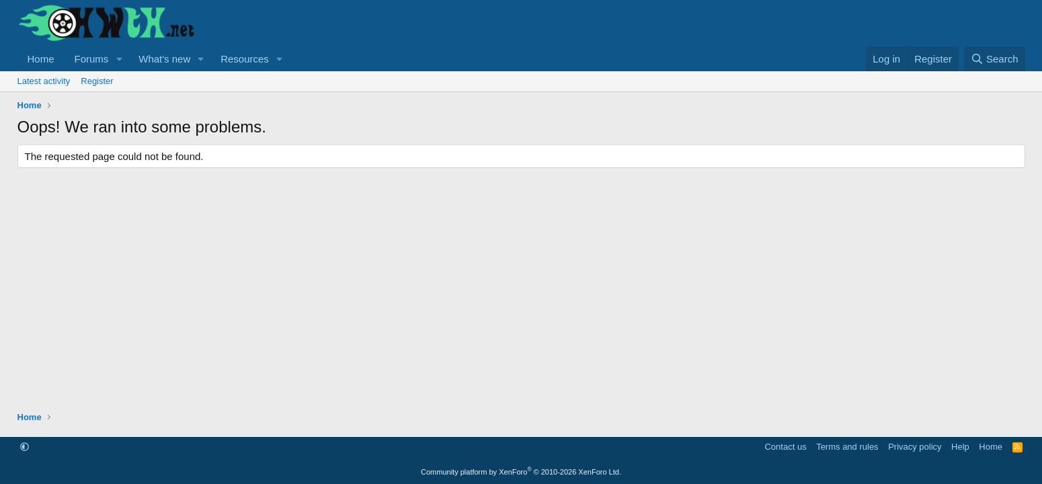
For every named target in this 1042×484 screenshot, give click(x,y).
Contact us (785, 447)
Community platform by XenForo (521, 472)
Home (41, 59)
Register (97, 81)
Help (960, 447)
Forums (92, 59)
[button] (119, 58)
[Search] (994, 58)
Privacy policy (914, 447)
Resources (245, 59)
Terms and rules (847, 447)
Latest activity (44, 81)
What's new (164, 59)
